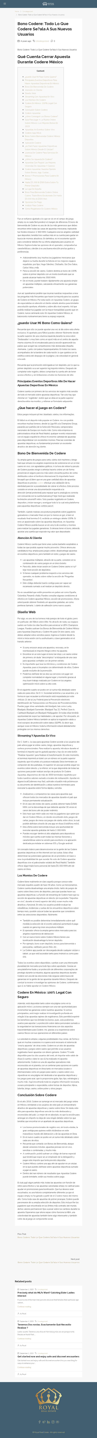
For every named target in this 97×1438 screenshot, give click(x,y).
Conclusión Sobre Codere (36, 110)
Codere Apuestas (33, 113)
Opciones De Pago (33, 202)
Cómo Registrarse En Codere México (41, 208)
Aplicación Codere (33, 143)
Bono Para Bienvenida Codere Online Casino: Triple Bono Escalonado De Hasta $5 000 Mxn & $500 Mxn (43, 195)
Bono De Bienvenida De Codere (39, 86)
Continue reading (24, 1307)
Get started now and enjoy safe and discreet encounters (48, 1356)
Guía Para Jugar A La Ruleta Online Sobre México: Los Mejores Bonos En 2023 (41, 123)
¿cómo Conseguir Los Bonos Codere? (41, 116)
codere (40, 483)
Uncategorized (28, 11)
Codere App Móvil (33, 133)
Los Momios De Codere (35, 100)
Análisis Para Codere (34, 205)
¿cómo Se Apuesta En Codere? (38, 159)
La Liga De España (33, 189)
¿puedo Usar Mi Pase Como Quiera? (40, 77)
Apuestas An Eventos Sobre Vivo (40, 129)
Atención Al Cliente (33, 90)
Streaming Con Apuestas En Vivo (39, 96)
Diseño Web (30, 93)
